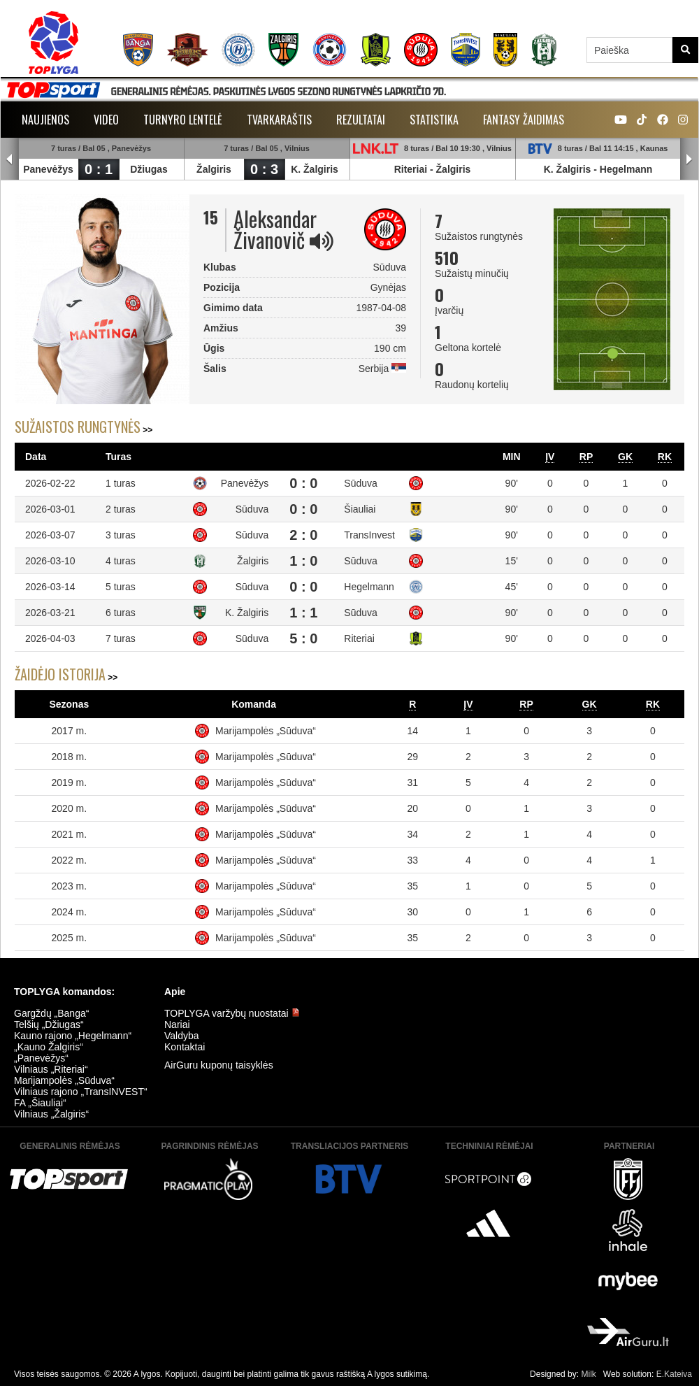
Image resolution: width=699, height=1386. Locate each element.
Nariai (177, 1024)
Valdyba (181, 1035)
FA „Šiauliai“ (40, 1102)
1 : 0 (303, 561)
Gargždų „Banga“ (51, 1013)
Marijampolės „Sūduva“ (265, 730)
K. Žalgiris (314, 169)
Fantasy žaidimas (523, 119)
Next (689, 159)
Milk (588, 1374)
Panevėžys (48, 169)
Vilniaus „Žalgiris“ (51, 1114)
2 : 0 (303, 535)
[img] (321, 241)
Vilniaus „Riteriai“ (51, 1069)
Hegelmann (626, 169)
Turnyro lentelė (182, 119)
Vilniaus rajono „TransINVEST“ (80, 1091)
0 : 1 (99, 169)
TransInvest (369, 535)
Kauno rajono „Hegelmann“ (72, 1035)
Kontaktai (184, 1046)
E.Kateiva (674, 1374)
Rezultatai (360, 119)
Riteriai (410, 169)
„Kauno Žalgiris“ (48, 1046)
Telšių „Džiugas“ (49, 1024)
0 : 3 (264, 169)
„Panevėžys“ (41, 1058)
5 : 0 (303, 638)
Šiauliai (359, 509)
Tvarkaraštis (279, 119)
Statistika (434, 119)
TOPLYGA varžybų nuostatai (232, 1013)
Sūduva (360, 483)
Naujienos (45, 119)
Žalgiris (213, 169)
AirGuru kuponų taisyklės (218, 1065)
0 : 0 (303, 483)
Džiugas (149, 169)
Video (106, 119)
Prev (10, 159)
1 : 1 (303, 612)
